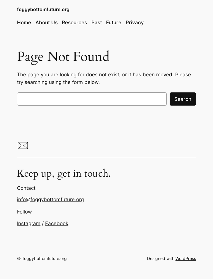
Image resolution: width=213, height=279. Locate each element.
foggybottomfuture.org (43, 9)
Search (182, 99)
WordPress (185, 258)
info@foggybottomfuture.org (50, 199)
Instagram (28, 223)
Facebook (56, 223)
